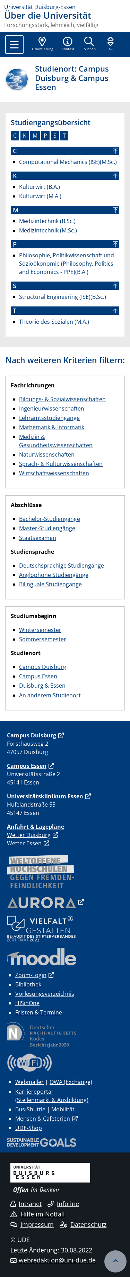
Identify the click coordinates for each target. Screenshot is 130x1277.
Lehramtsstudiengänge (49, 418)
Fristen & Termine (38, 1012)
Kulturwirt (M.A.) (40, 196)
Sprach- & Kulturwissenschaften (61, 464)
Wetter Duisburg (29, 835)
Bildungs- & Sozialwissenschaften (62, 399)
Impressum (32, 1224)
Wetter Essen (24, 843)
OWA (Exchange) (71, 1082)
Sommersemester (42, 639)
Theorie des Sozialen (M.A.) (54, 321)
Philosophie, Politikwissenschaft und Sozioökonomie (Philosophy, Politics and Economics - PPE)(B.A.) (66, 263)
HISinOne (27, 1003)
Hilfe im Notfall (37, 1214)
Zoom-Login (30, 975)
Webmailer (29, 1082)
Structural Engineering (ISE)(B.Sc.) (62, 297)
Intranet (26, 1204)
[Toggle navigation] (14, 44)
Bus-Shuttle (30, 1109)
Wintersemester (40, 630)
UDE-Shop (28, 1128)
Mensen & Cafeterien (42, 1118)
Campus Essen (38, 676)
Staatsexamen (37, 538)
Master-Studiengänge (47, 528)
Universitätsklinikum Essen (45, 796)
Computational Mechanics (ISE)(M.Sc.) (68, 162)
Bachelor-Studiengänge (49, 519)
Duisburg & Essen (42, 685)
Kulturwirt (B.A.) (39, 187)
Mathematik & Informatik (51, 427)
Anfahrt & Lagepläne (35, 826)
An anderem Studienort (50, 695)
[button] (68, 44)
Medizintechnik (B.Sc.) (47, 221)
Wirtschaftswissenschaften (54, 473)
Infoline (63, 1204)
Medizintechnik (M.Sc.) (48, 230)
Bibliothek (28, 984)
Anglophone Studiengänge (53, 575)
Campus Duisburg (42, 667)
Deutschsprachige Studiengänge (61, 565)
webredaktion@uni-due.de (57, 1260)
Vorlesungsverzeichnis (44, 994)
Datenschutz (83, 1224)
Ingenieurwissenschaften (51, 408)
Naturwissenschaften (47, 454)
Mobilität (63, 1109)
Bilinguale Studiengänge (50, 584)
